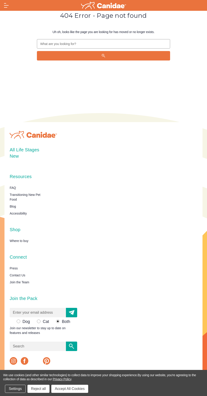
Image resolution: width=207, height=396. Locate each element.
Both (66, 321)
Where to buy (19, 241)
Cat (46, 321)
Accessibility (18, 213)
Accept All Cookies (70, 389)
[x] (35, 361)
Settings (15, 389)
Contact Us (17, 275)
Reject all (38, 389)
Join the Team (19, 282)
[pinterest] (46, 361)
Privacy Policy (62, 379)
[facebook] (24, 361)
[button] (71, 312)
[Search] (103, 55)
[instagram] (13, 361)
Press (14, 268)
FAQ (13, 188)
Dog (26, 321)
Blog (13, 206)
